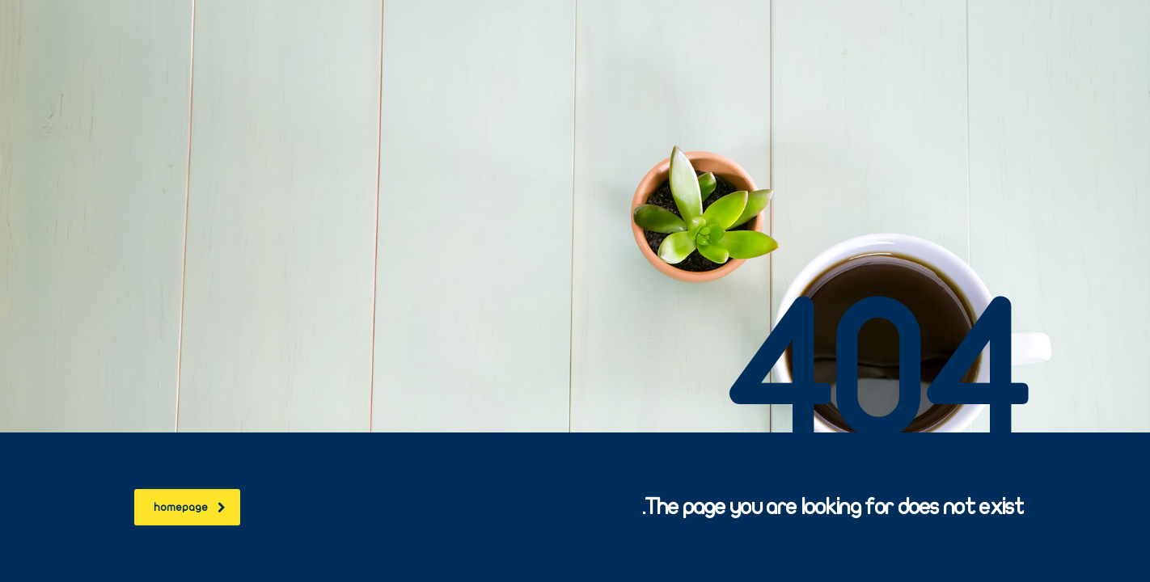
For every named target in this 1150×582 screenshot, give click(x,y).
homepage (190, 507)
